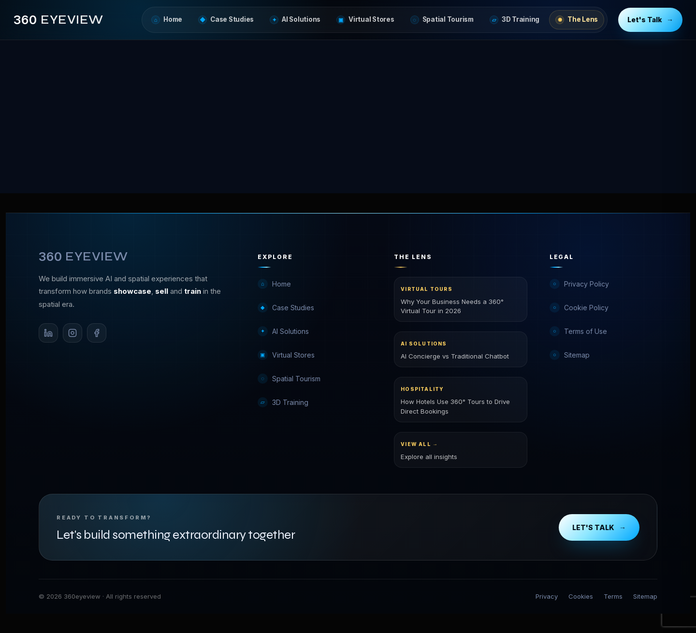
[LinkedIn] (48, 333)
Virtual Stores (365, 19)
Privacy (547, 596)
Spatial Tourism (442, 19)
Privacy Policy (579, 284)
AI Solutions (295, 19)
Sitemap (570, 355)
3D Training (514, 19)
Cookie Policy (579, 307)
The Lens (576, 19)
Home (166, 19)
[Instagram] (72, 333)
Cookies (580, 596)
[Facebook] (96, 333)
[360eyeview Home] (58, 20)
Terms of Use (578, 331)
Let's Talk (650, 20)
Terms (613, 596)
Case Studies (226, 19)
